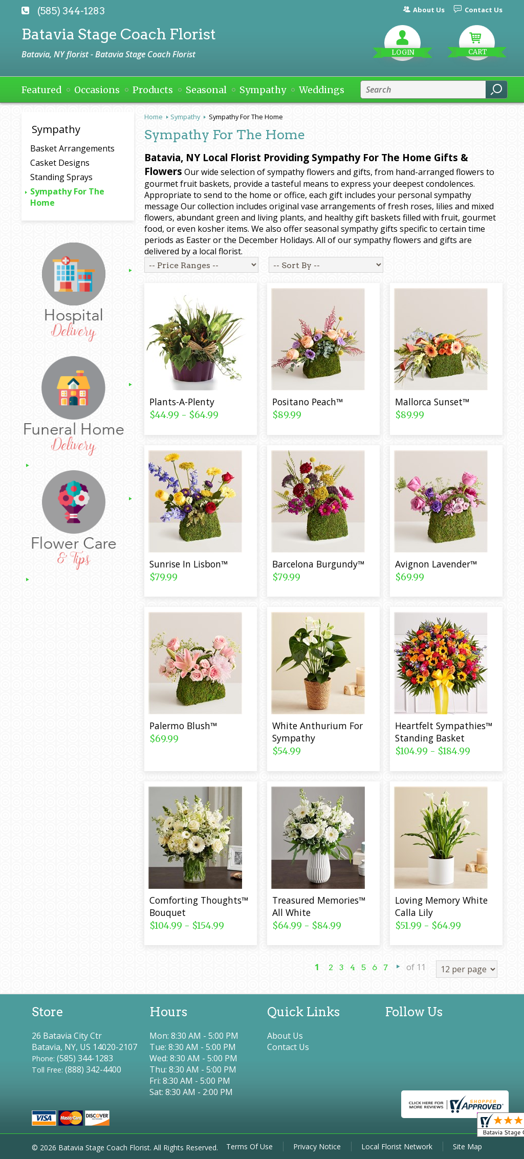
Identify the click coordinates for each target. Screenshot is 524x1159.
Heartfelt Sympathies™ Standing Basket (443, 731)
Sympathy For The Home (67, 197)
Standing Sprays (61, 177)
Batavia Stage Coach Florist (118, 34)
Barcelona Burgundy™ (318, 564)
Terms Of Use (249, 1146)
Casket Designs (60, 162)
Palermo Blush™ (183, 725)
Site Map (467, 1146)
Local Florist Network (396, 1146)
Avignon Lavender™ (436, 564)
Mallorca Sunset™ (432, 402)
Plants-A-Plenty (181, 402)
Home (153, 116)
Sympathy (185, 116)
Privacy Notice (317, 1146)
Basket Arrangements (72, 148)
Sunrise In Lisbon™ (188, 564)
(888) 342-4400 (93, 1069)
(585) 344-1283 (71, 11)
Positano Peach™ (307, 402)
